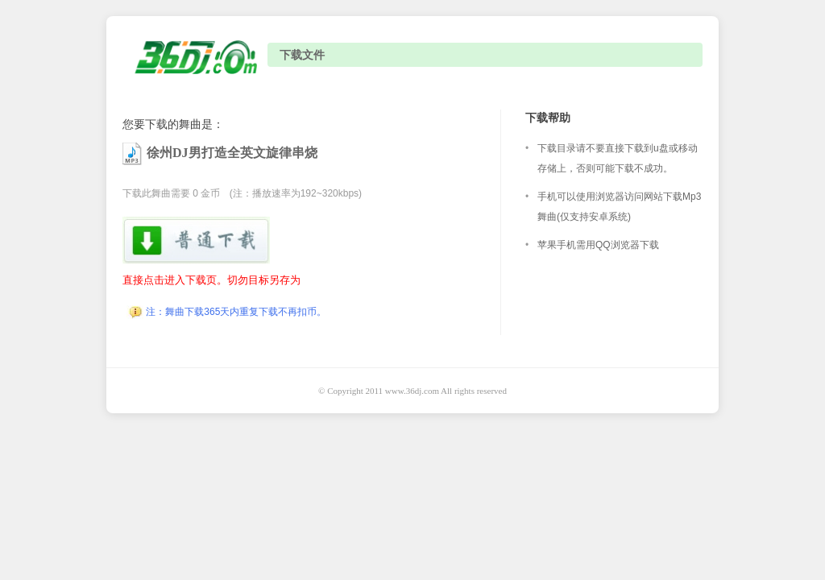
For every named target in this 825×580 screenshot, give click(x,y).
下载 (197, 240)
